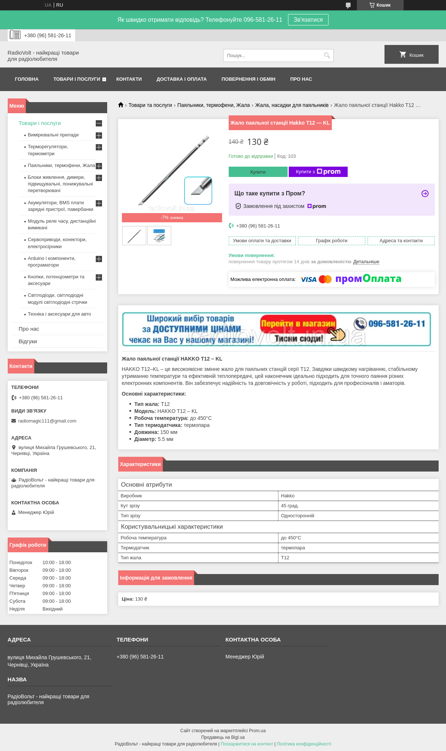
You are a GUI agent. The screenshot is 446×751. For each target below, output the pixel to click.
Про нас (301, 79)
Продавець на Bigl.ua (223, 737)
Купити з (318, 171)
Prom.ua (257, 730)
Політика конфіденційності (304, 744)
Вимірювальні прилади (53, 135)
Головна (27, 79)
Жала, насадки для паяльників (292, 105)
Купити (258, 172)
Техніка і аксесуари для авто (59, 314)
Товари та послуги (150, 105)
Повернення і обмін (249, 79)
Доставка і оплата (182, 79)
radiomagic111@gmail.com (47, 421)
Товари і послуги (76, 79)
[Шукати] (327, 55)
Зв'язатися (308, 20)
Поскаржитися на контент (247, 744)
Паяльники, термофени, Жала (214, 105)
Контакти (129, 79)
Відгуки (28, 341)
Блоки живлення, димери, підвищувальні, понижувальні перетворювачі (60, 183)
